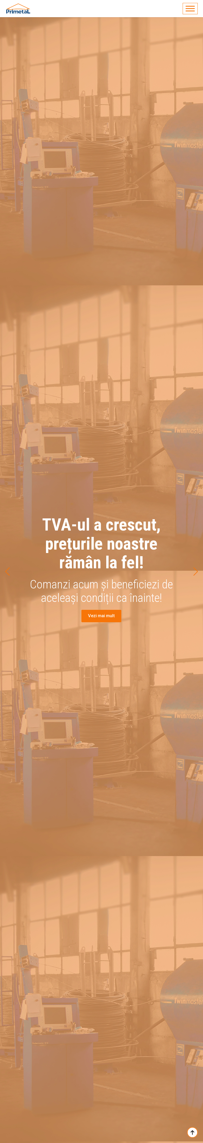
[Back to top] (192, 1132)
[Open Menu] (190, 8)
